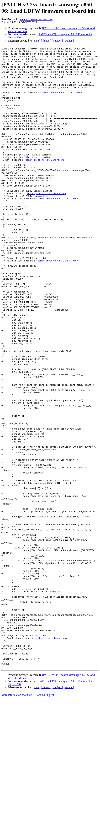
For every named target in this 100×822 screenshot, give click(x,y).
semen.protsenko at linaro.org (36, 19)
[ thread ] (46, 40)
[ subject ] (57, 40)
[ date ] (36, 40)
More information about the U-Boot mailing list (27, 819)
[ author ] (69, 40)
